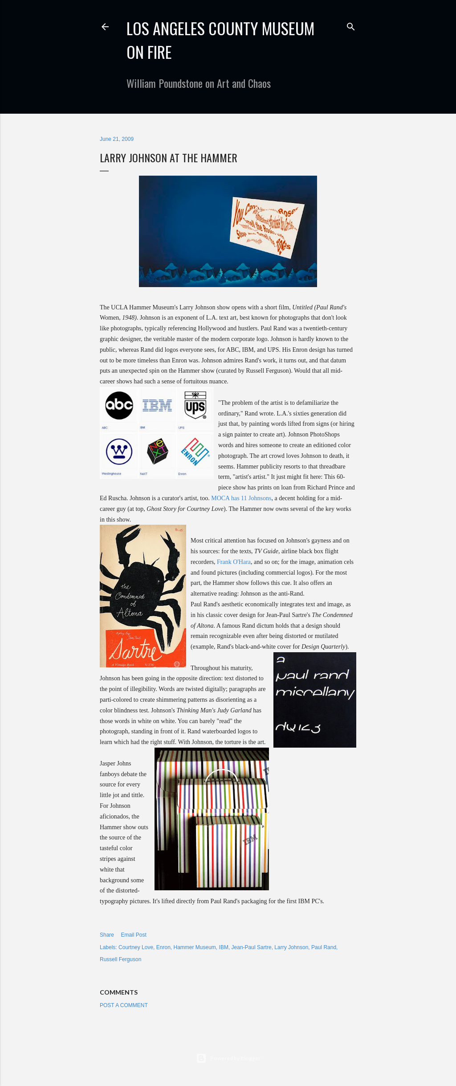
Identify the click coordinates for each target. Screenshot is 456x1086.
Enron (163, 947)
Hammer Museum (195, 947)
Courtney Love (135, 947)
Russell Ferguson (120, 959)
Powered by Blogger (228, 1058)
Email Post (133, 935)
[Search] (351, 24)
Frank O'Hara (234, 562)
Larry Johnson (291, 947)
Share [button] (107, 935)
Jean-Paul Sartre (252, 947)
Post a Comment (124, 1005)
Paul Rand (323, 947)
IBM (223, 947)
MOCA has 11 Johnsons (241, 498)
